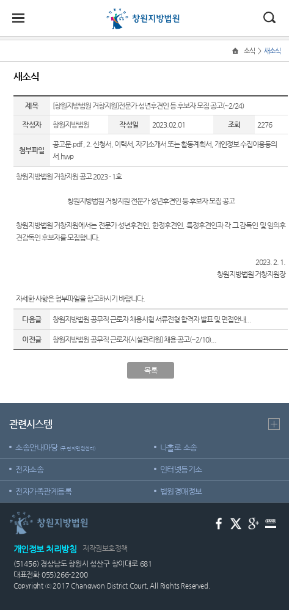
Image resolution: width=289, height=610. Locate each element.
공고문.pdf (67, 144)
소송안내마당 (55, 447)
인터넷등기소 (181, 469)
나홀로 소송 (178, 447)
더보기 (274, 424)
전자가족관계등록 (43, 491)
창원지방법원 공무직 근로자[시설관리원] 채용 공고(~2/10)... (134, 339)
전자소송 (29, 469)
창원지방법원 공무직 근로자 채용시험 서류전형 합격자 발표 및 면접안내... (152, 319)
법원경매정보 (181, 491)
